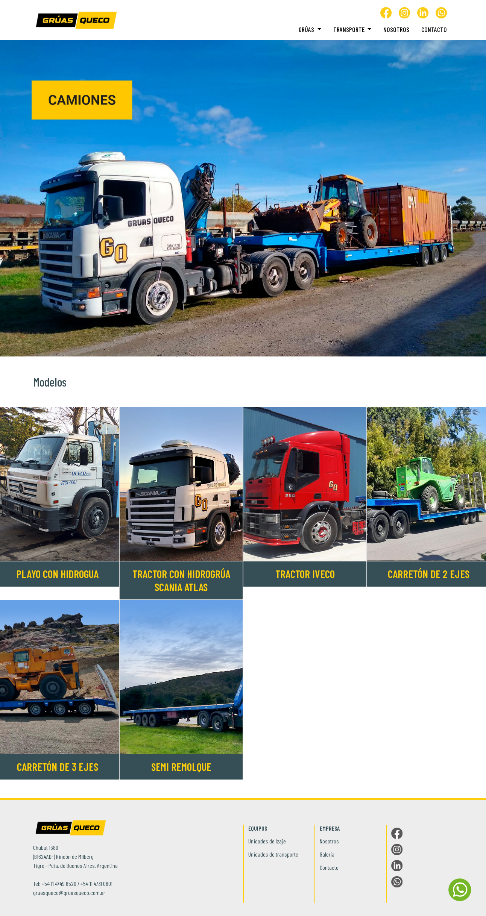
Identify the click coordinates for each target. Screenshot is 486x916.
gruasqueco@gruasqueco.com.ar (69, 892)
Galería (327, 854)
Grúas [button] (307, 29)
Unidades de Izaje (267, 841)
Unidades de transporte (273, 854)
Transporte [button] (349, 29)
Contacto (434, 29)
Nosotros (396, 29)
